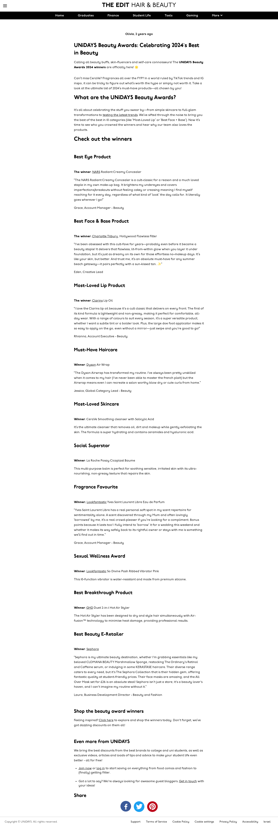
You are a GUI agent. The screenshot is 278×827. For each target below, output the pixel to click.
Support (136, 821)
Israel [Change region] (267, 821)
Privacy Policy (228, 821)
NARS (96, 172)
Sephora (92, 649)
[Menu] (5, 6)
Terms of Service (156, 821)
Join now (85, 768)
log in (101, 768)
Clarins (97, 300)
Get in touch (188, 781)
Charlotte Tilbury (105, 236)
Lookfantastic (97, 502)
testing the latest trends (120, 115)
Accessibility (250, 821)
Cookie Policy (180, 821)
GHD (89, 607)
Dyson (91, 364)
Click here (106, 720)
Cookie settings (204, 821)
